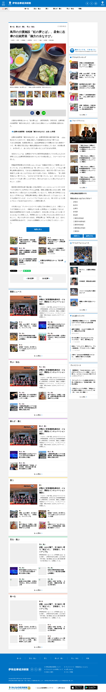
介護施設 (23, 40)
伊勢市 (75, 202)
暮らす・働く (57, 8)
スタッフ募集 (69, 672)
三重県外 (76, 231)
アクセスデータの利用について (54, 669)
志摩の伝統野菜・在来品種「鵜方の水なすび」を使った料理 (34, 131)
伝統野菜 (30, 40)
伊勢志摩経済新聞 (19, 3)
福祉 (41, 40)
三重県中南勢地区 (79, 221)
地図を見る (38, 229)
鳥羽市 (13, 40)
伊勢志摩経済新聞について (53, 667)
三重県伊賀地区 (78, 225)
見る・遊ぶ (37, 8)
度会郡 (75, 215)
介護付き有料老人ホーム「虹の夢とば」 (51, 262)
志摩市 (75, 208)
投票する (77, 236)
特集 (80, 8)
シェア (20, 271)
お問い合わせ (69, 669)
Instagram (95, 3)
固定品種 (51, 40)
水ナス (35, 40)
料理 (18, 40)
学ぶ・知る (70, 8)
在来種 (45, 40)
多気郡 (75, 212)
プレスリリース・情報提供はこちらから (76, 667)
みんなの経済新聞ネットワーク (20, 688)
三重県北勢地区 (78, 218)
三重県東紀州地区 (79, 228)
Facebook (87, 3)
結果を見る (89, 236)
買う (47, 8)
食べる (27, 8)
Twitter (91, 3)
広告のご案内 (49, 672)
